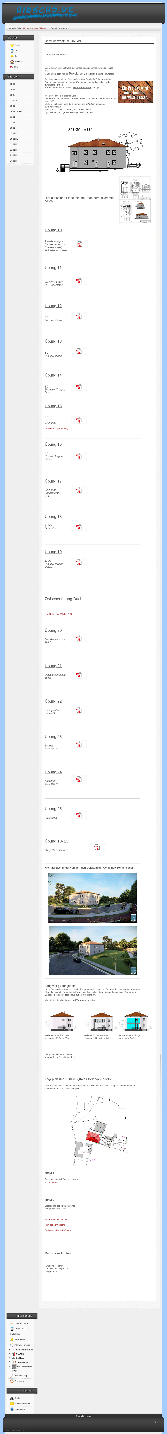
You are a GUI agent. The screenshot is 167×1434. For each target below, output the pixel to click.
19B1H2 (14, 144)
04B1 (12, 89)
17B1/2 (13, 133)
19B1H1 (14, 139)
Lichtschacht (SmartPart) (56, 428)
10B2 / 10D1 (16, 111)
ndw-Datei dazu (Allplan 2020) (60, 614)
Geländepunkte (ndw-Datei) (58, 1230)
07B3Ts (13, 100)
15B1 (12, 128)
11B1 (12, 117)
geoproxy (53, 1182)
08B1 (12, 106)
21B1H (13, 150)
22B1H (13, 155)
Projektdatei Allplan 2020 (56, 1219)
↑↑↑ (154, 1422)
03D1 (12, 84)
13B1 (12, 122)
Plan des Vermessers (55, 1225)
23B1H (13, 161)
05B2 (12, 95)
